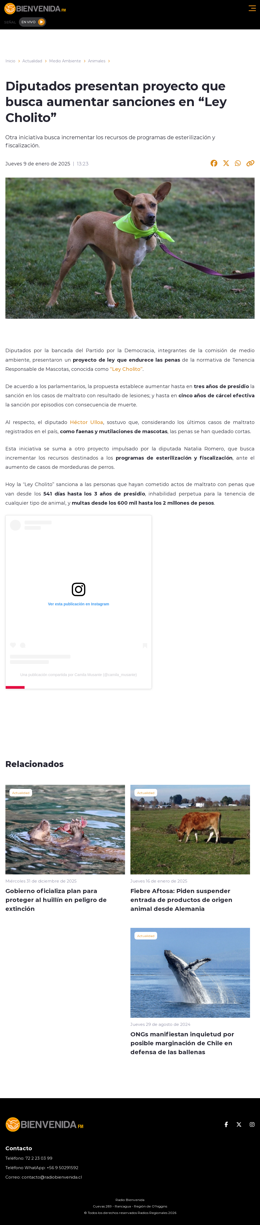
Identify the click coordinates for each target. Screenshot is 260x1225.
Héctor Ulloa (86, 422)
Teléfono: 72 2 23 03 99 (28, 1158)
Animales (96, 61)
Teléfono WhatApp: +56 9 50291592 (41, 1168)
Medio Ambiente (65, 61)
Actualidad (32, 61)
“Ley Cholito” (126, 369)
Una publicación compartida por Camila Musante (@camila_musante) (78, 675)
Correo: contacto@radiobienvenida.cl (43, 1177)
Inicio (10, 61)
